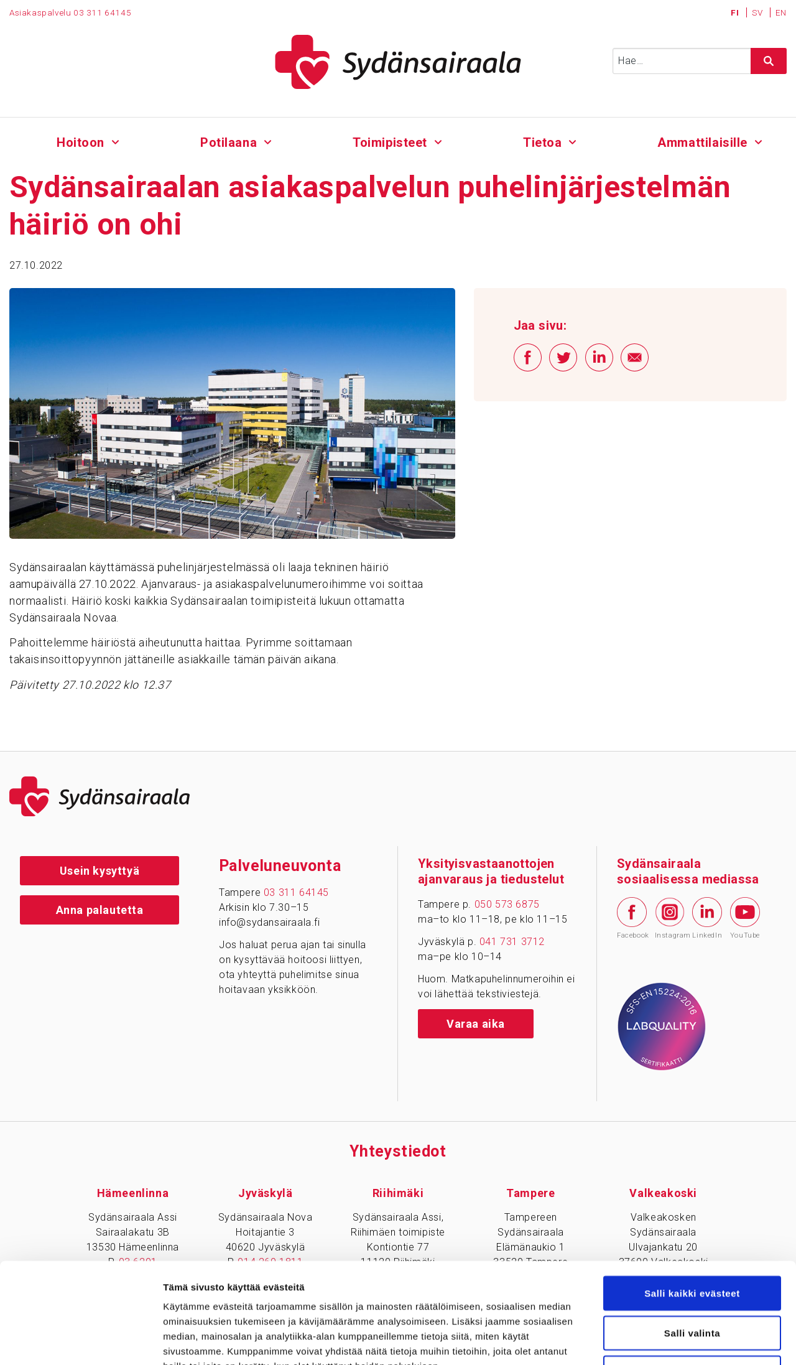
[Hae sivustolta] (769, 61)
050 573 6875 (507, 904)
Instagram (670, 918)
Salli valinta (692, 1243)
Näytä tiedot (665, 1340)
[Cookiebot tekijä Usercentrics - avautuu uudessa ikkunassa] (80, 1340)
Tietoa (542, 142)
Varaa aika (476, 1023)
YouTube (745, 918)
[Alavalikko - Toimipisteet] (438, 140)
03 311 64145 (296, 892)
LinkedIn (707, 918)
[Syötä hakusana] (700, 61)
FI (736, 12)
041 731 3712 (512, 942)
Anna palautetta (100, 909)
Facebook (632, 918)
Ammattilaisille (702, 142)
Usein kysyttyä (99, 870)
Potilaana (228, 142)
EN (781, 12)
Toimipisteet (390, 142)
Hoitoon (80, 142)
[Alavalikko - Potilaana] (267, 140)
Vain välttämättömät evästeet (692, 1283)
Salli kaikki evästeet (692, 1203)
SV (758, 12)
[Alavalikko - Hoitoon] (115, 140)
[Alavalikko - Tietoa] (572, 140)
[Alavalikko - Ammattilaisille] (758, 140)
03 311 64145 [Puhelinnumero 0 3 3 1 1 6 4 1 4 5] (102, 12)
